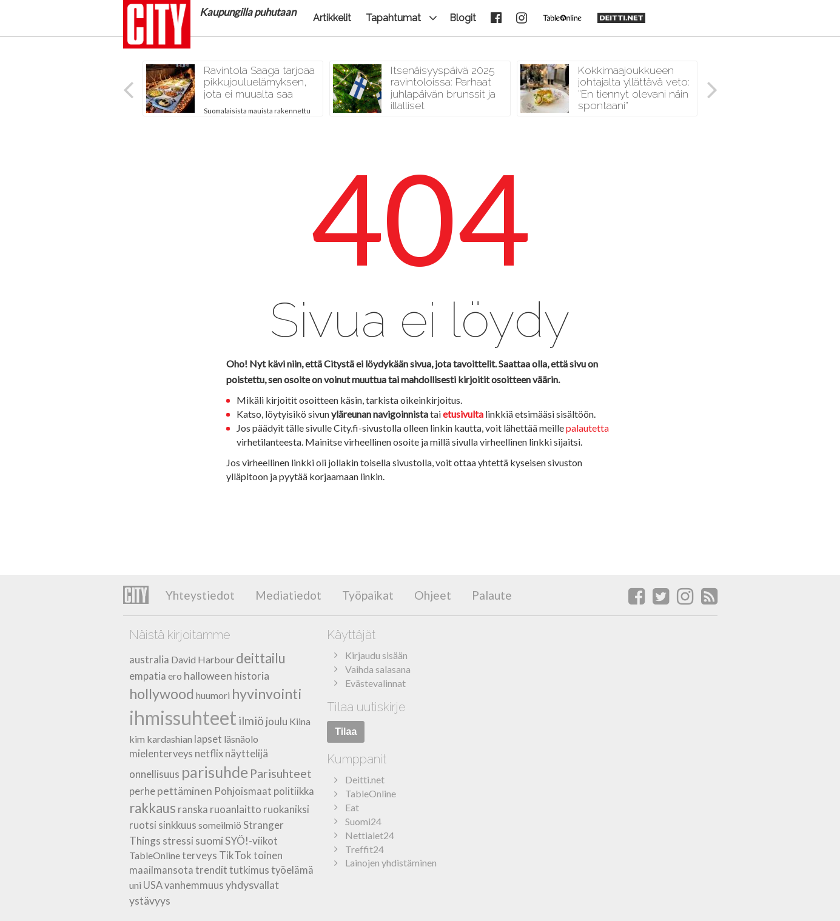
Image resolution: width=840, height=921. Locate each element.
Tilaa (346, 731)
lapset (208, 738)
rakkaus (152, 808)
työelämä (292, 870)
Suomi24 (363, 821)
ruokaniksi (286, 809)
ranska (193, 809)
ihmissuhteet (183, 717)
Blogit (462, 18)
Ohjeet (431, 595)
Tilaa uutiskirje (366, 707)
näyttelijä (246, 753)
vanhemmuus (194, 885)
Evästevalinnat (375, 683)
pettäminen (184, 791)
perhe (142, 791)
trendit (211, 870)
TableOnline (154, 855)
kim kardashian (160, 739)
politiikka (294, 791)
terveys (199, 855)
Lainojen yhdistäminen (391, 862)
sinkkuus (177, 825)
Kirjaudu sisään (376, 655)
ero (175, 676)
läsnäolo (241, 739)
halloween (208, 675)
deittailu (261, 658)
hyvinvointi (266, 693)
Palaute (490, 595)
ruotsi (142, 825)
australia (149, 660)
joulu (276, 721)
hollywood (161, 693)
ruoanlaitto (235, 809)
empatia (147, 676)
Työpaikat (367, 595)
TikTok (235, 855)
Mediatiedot (287, 595)
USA (153, 885)
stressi (178, 840)
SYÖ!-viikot (251, 840)
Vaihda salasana (378, 669)
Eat (352, 807)
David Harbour (202, 659)
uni (135, 885)
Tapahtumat (393, 18)
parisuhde (214, 772)
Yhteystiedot (200, 595)
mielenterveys (161, 754)
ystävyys (149, 900)
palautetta (587, 428)
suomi (209, 840)
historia (251, 675)
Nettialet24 (369, 835)
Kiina (300, 721)
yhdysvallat (252, 884)
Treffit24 (364, 849)
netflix (209, 754)
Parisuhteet (281, 773)
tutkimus (249, 870)
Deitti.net (365, 779)
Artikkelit (332, 18)
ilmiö (251, 721)
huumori (213, 695)
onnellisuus (154, 774)
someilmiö (219, 825)
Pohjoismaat (243, 791)
